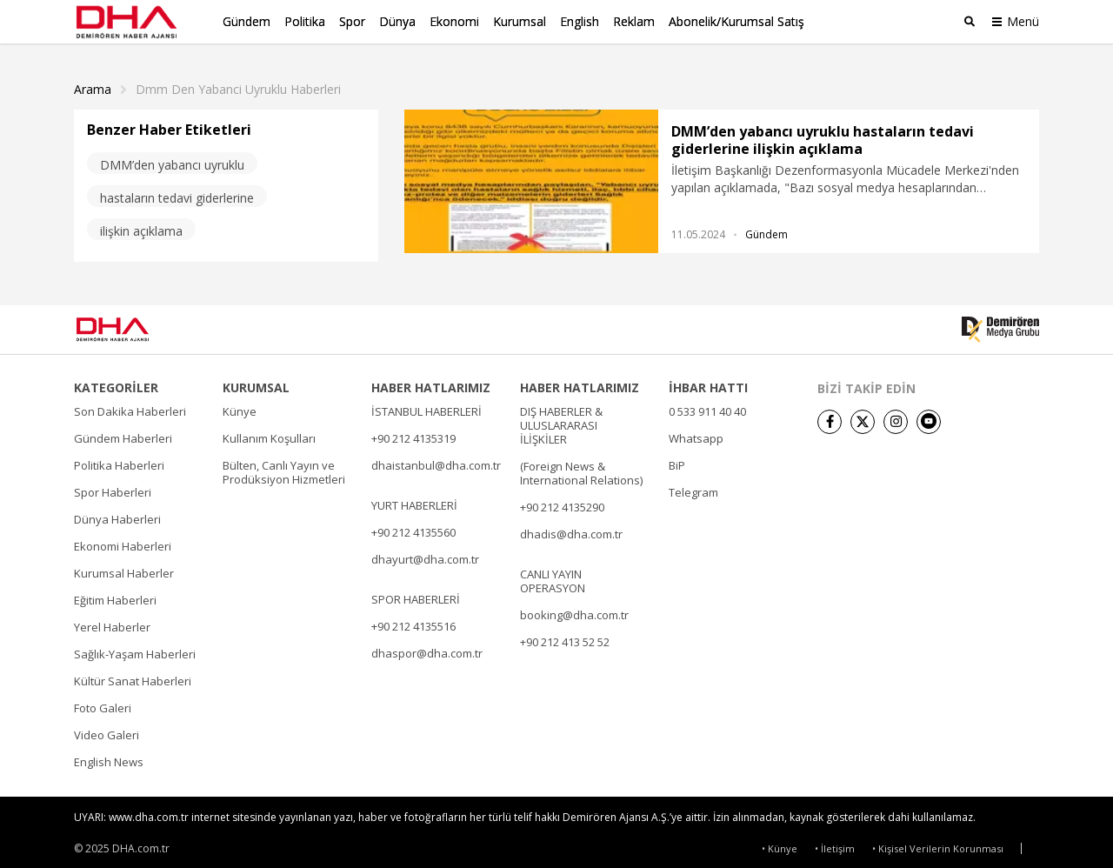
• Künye (779, 844)
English (579, 21)
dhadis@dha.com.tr (571, 529)
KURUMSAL (256, 383)
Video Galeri (106, 730)
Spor (352, 21)
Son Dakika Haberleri (130, 406)
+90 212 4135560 (413, 527)
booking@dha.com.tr (574, 610)
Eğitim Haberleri (115, 595)
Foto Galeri (102, 703)
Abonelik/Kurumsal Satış (736, 21)
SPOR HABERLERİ (415, 594)
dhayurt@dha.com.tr (425, 554)
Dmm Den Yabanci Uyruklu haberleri (238, 84)
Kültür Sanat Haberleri (132, 676)
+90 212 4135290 (562, 502)
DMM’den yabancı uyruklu (172, 159)
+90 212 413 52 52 (565, 637)
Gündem (246, 21)
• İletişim (835, 844)
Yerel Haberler (112, 622)
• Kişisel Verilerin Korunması (937, 844)
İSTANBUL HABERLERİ (426, 406)
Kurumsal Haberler (124, 568)
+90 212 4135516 (413, 621)
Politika (304, 21)
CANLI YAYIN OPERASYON (552, 576)
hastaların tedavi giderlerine (177, 192)
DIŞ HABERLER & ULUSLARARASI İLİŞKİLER (561, 420)
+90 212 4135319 (413, 433)
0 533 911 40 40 (707, 406)
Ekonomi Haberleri (122, 541)
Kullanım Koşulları (269, 433)
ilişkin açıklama (141, 225)
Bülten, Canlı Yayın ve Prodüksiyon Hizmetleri (284, 467)
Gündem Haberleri (123, 433)
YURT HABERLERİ (414, 500)
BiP (677, 460)
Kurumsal (519, 21)
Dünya (397, 21)
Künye (240, 406)
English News (108, 757)
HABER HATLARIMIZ (430, 383)
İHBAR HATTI (708, 383)
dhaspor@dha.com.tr (427, 648)
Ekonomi (454, 21)
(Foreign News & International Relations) (581, 468)
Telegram (693, 487)
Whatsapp (696, 433)
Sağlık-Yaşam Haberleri (135, 649)
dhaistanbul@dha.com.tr (436, 460)
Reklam (634, 21)
